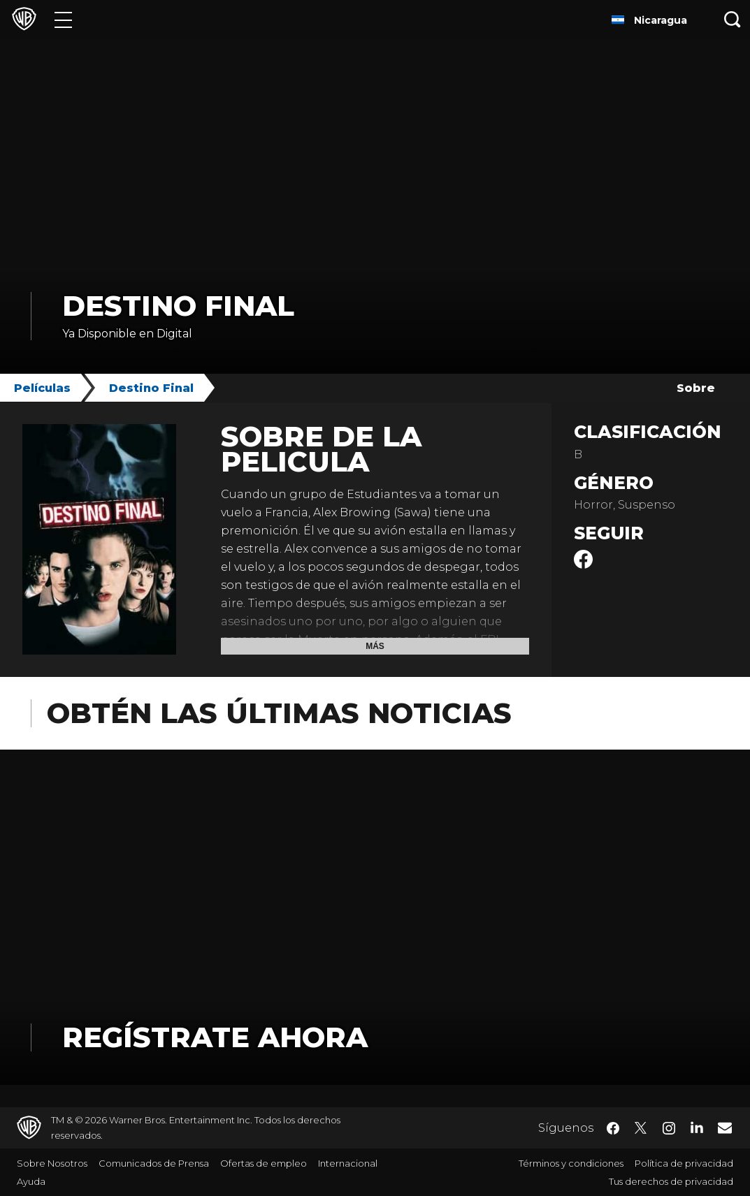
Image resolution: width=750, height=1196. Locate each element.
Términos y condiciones (571, 1163)
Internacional (347, 1163)
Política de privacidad (684, 1163)
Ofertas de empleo (263, 1163)
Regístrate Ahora (215, 1037)
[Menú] (63, 19)
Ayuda (31, 1181)
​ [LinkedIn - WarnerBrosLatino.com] (696, 1127)
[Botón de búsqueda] (732, 19)
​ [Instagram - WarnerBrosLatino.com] (669, 1128)
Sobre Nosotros (52, 1163)
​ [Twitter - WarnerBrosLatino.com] (641, 1128)
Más (375, 646)
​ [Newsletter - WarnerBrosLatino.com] (724, 1128)
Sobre (696, 388)
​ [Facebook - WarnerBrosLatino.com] (613, 1128)
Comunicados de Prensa (154, 1163)
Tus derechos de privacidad (671, 1181)
